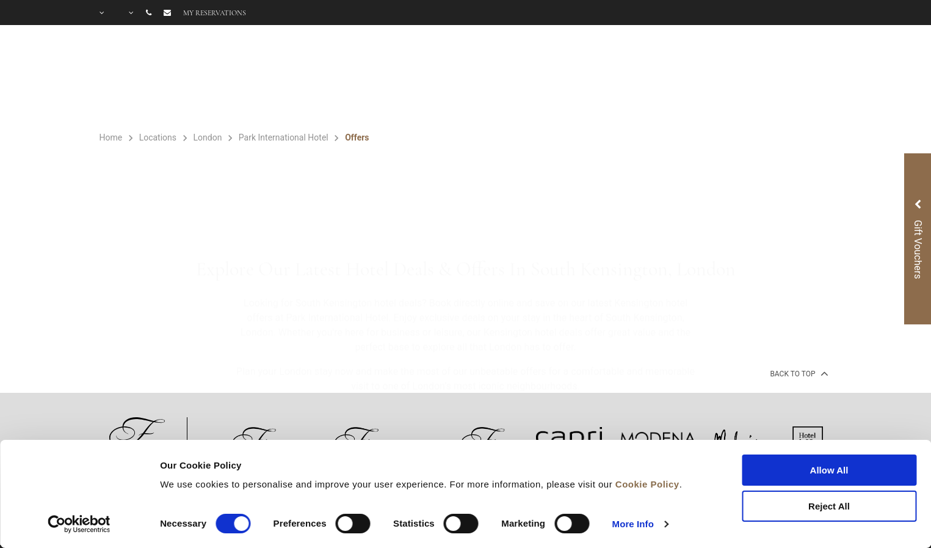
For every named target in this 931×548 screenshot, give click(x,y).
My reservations (214, 13)
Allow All (829, 470)
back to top (797, 373)
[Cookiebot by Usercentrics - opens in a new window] (79, 524)
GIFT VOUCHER (577, 78)
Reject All (829, 506)
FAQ (731, 78)
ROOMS (328, 78)
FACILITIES (410, 78)
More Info (633, 524)
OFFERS (490, 78)
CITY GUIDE (799, 78)
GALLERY (669, 78)
